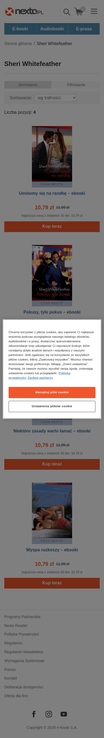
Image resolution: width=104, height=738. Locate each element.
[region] (52, 369)
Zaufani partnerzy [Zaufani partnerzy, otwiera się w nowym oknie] (40, 377)
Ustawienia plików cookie (52, 406)
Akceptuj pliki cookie (52, 392)
